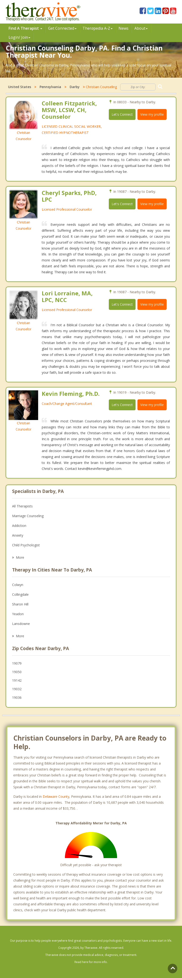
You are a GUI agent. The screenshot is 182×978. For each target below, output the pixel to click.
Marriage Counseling (28, 516)
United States (19, 87)
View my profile (152, 114)
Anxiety (17, 535)
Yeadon (18, 614)
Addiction (19, 525)
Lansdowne (21, 623)
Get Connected (62, 28)
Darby (75, 87)
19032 (17, 689)
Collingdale (20, 594)
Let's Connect (122, 114)
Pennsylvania (50, 87)
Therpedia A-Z (97, 28)
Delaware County (56, 796)
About (141, 28)
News (123, 28)
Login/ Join (19, 37)
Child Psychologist (26, 545)
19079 (17, 663)
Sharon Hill (20, 604)
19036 (17, 697)
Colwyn (17, 584)
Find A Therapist (25, 28)
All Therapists (22, 506)
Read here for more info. (91, 962)
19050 (17, 672)
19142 (17, 680)
